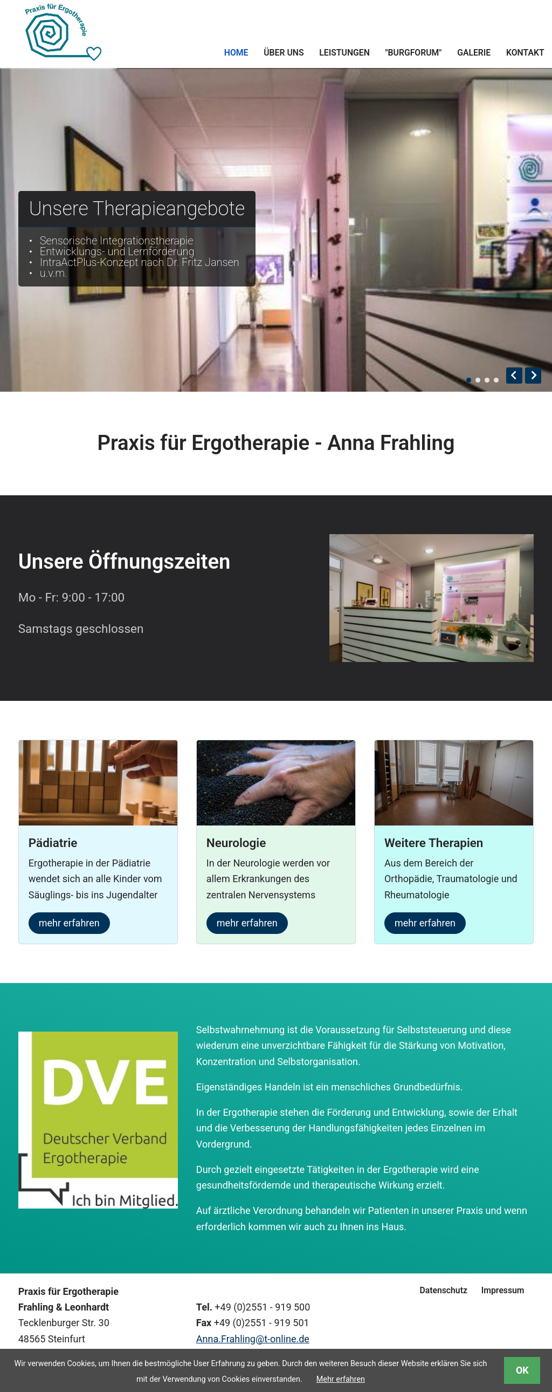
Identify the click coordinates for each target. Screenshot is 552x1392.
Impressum (503, 1290)
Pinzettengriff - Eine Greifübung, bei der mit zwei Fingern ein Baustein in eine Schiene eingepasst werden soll (487, 380)
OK (522, 1370)
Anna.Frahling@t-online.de (252, 1339)
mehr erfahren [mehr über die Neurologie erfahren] (247, 923)
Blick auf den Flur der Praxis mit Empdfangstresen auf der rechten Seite (468, 380)
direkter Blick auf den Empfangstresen (477, 380)
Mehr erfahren (340, 1379)
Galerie (474, 52)
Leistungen (344, 52)
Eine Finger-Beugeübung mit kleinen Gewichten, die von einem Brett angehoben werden (496, 380)
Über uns (283, 52)
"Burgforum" (413, 52)
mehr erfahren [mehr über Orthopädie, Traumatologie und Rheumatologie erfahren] (425, 923)
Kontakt (525, 52)
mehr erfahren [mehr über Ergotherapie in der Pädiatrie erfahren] (69, 923)
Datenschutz (443, 1290)
